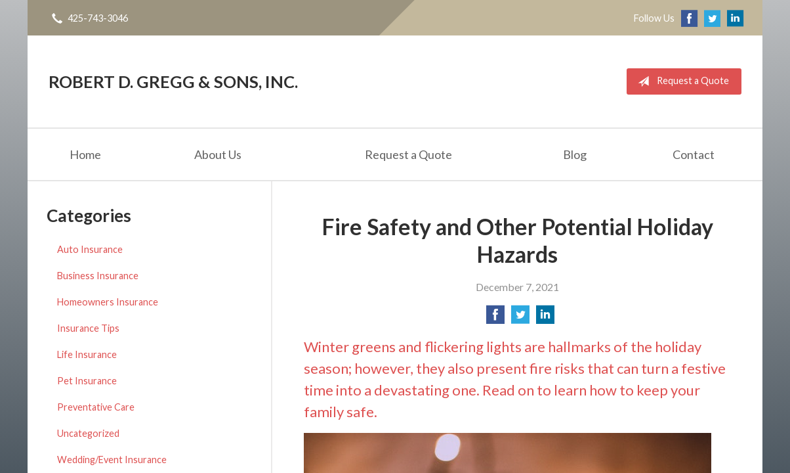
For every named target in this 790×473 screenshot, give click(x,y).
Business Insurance (97, 275)
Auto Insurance (90, 249)
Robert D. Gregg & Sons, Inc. (173, 81)
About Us (217, 154)
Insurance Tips (88, 328)
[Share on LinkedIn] (545, 318)
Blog (575, 154)
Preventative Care (96, 407)
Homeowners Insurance (107, 301)
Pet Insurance (87, 380)
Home (85, 154)
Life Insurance (87, 354)
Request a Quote (681, 81)
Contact (694, 154)
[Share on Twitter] (520, 318)
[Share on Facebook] (495, 318)
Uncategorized (88, 433)
